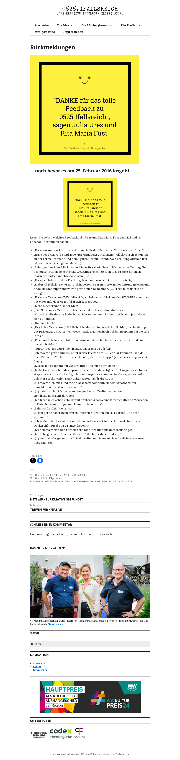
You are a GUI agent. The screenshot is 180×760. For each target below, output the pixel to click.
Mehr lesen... (55, 624)
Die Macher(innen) (95, 25)
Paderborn (107, 481)
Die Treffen (129, 25)
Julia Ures (70, 481)
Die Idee (63, 25)
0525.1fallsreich (54, 481)
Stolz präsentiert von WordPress (69, 754)
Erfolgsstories (44, 31)
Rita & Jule (80, 475)
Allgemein (55, 478)
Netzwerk (94, 481)
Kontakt (37, 666)
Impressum (40, 669)
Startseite (41, 25)
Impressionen (73, 31)
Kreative (82, 481)
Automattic (123, 754)
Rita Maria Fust (124, 481)
